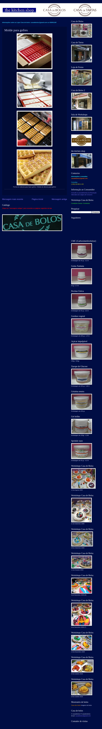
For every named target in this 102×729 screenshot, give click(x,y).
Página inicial (37, 199)
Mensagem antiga (59, 199)
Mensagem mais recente (12, 199)
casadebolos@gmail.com (83, 716)
